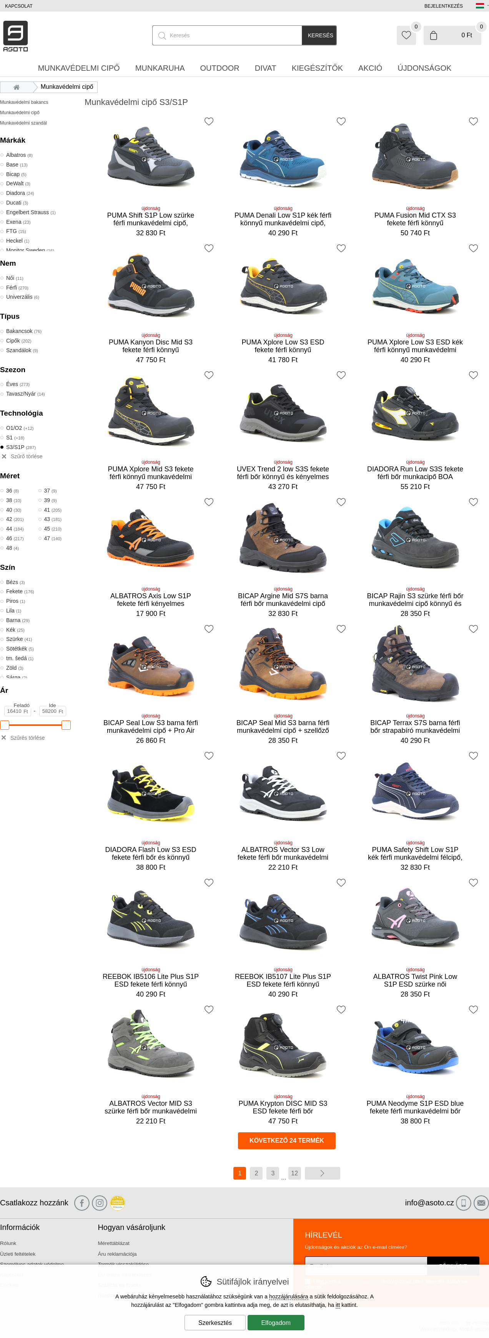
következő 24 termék (286, 1140)
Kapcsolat (18, 6)
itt (338, 1305)
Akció (370, 68)
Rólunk (8, 1243)
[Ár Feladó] (17, 711)
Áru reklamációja (117, 1254)
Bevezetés (18, 86)
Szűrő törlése (26, 456)
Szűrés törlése (27, 738)
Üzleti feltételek (17, 1254)
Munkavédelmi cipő (20, 112)
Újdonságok (424, 68)
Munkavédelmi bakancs (24, 102)
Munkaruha (160, 68)
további (322, 1173)
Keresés (320, 35)
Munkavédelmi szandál (23, 123)
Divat (265, 68)
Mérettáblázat (113, 1243)
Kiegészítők (317, 68)
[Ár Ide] (52, 711)
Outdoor (220, 68)
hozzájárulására (288, 1296)
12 (294, 1173)
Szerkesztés (215, 1323)
